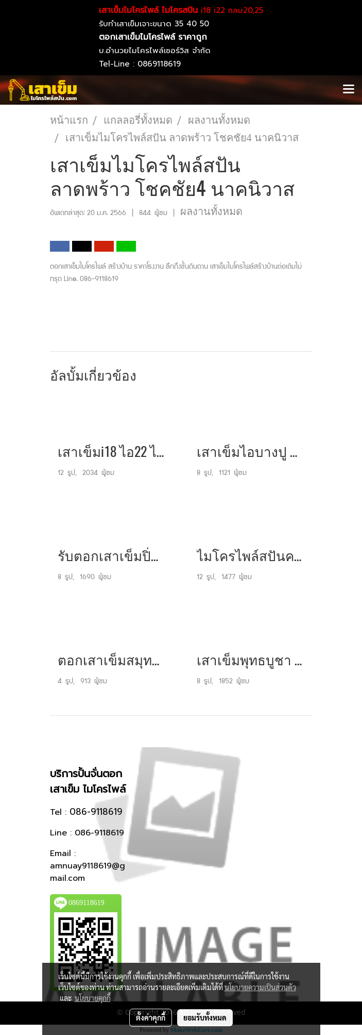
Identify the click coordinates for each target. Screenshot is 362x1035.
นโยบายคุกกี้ (93, 998)
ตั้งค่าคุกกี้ (150, 1017)
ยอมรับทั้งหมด (205, 1017)
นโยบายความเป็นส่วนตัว (260, 987)
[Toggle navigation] (348, 89)
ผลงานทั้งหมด (211, 211)
